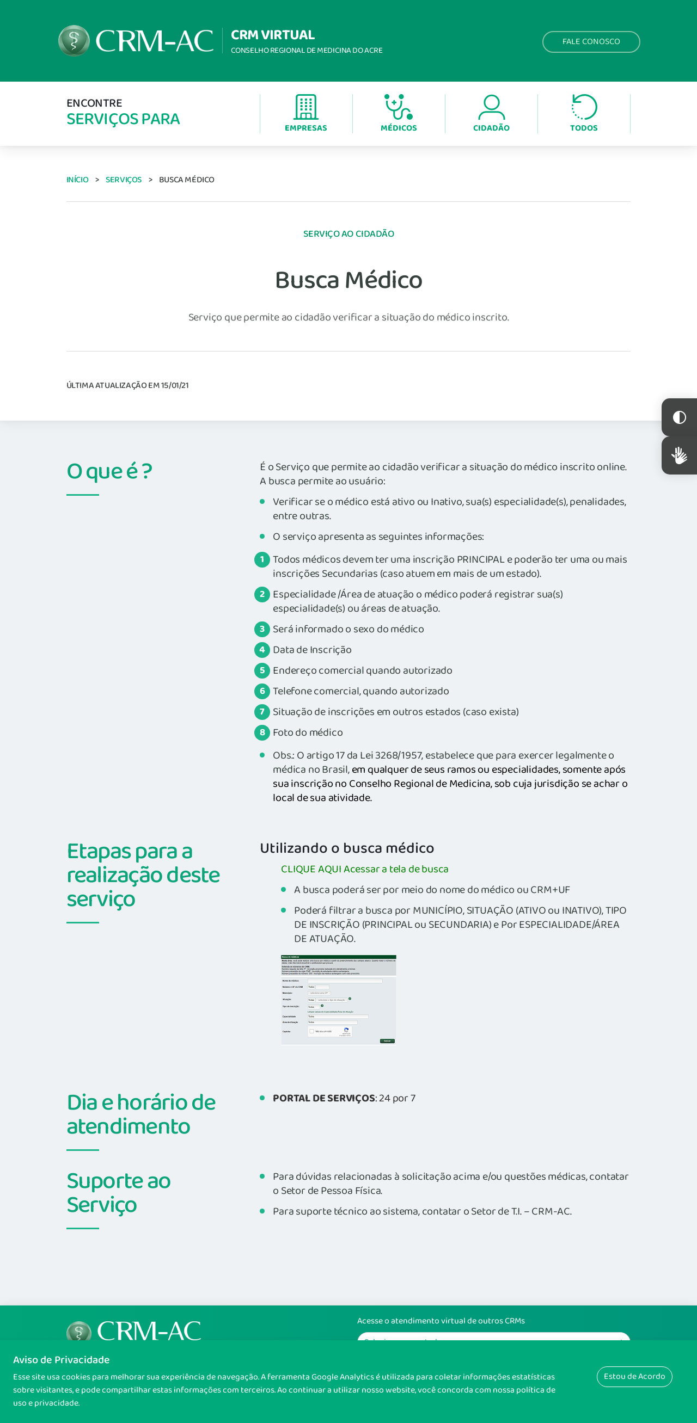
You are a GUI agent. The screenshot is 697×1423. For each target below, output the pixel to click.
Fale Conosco (591, 41)
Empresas (306, 114)
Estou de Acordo (634, 1376)
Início (77, 180)
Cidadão (491, 114)
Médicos (399, 114)
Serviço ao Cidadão (348, 234)
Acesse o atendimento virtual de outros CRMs (441, 1321)
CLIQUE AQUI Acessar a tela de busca (365, 869)
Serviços (124, 180)
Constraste (679, 417)
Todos (584, 114)
